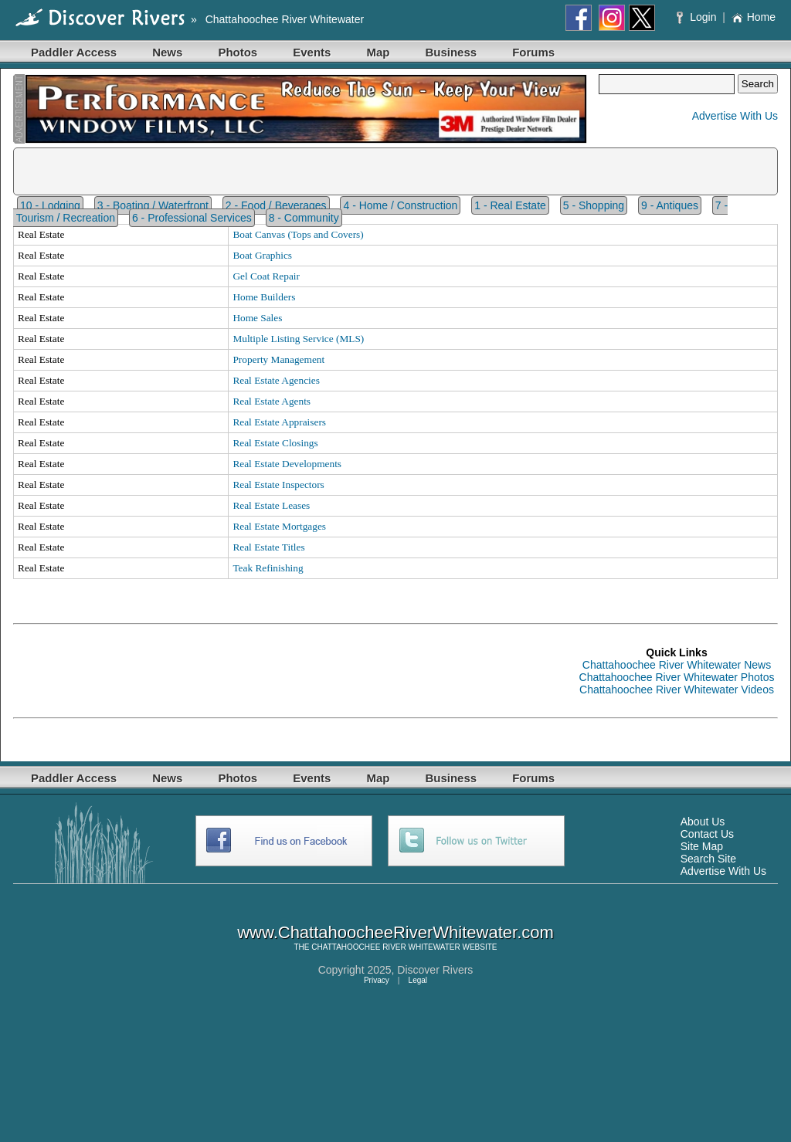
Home (754, 17)
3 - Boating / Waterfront (153, 205)
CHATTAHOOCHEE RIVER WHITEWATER (385, 947)
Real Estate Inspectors (278, 484)
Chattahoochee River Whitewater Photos (677, 677)
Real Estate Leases (271, 505)
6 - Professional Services (192, 218)
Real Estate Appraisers (279, 422)
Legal (418, 980)
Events (312, 52)
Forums (533, 52)
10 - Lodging (50, 205)
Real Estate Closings (275, 443)
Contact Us (707, 834)
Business (451, 52)
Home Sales (257, 318)
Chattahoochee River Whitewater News (676, 665)
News (167, 52)
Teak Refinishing (268, 568)
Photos (237, 52)
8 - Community (304, 218)
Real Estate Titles (268, 547)
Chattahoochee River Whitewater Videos (676, 689)
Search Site (708, 858)
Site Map (702, 846)
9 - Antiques (669, 205)
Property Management (278, 359)
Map (377, 52)
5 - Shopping (593, 205)
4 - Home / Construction (400, 205)
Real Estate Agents (272, 401)
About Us (703, 821)
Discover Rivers (435, 970)
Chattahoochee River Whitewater (284, 19)
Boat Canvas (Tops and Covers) (298, 234)
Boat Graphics (262, 255)
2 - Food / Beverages (276, 205)
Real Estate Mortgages (279, 526)
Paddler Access (74, 52)
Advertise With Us (735, 116)
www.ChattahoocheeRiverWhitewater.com (395, 932)
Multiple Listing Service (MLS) (298, 338)
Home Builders (264, 297)
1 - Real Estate (510, 205)
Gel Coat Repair (266, 276)
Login (698, 17)
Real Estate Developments (287, 463)
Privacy (376, 980)
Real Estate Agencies (276, 380)
